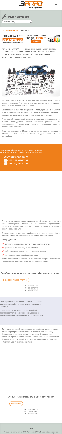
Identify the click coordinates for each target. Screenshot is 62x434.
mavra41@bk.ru (34, 384)
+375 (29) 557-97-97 (32, 366)
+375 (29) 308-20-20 (31, 370)
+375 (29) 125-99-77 (30, 395)
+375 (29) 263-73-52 (32, 377)
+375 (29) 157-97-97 (31, 381)
